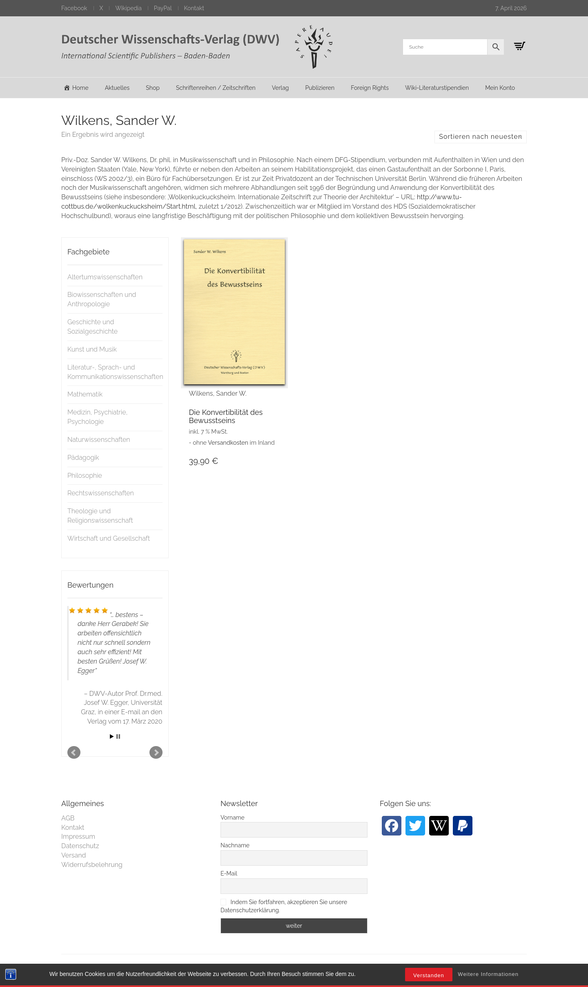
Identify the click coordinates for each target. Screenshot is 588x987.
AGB (68, 818)
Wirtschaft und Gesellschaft (108, 538)
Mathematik (84, 394)
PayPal (163, 8)
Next (156, 752)
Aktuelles (117, 88)
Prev (73, 752)
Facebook (74, 8)
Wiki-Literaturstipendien (437, 88)
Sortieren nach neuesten (480, 136)
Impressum (78, 836)
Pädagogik (83, 457)
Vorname (232, 817)
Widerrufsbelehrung (91, 865)
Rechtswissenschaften (100, 493)
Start (112, 736)
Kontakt (194, 8)
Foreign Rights (370, 88)
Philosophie (84, 475)
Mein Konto (500, 88)
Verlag (280, 88)
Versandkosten (228, 442)
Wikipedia (128, 8)
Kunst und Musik (92, 349)
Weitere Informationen (488, 974)
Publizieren (319, 88)
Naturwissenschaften (98, 439)
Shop (153, 88)
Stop (118, 736)
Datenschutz (80, 846)
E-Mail (228, 873)
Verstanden (428, 975)
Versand (73, 855)
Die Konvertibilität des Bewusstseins (226, 416)
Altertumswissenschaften (105, 277)
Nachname (234, 845)
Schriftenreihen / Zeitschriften (216, 88)
